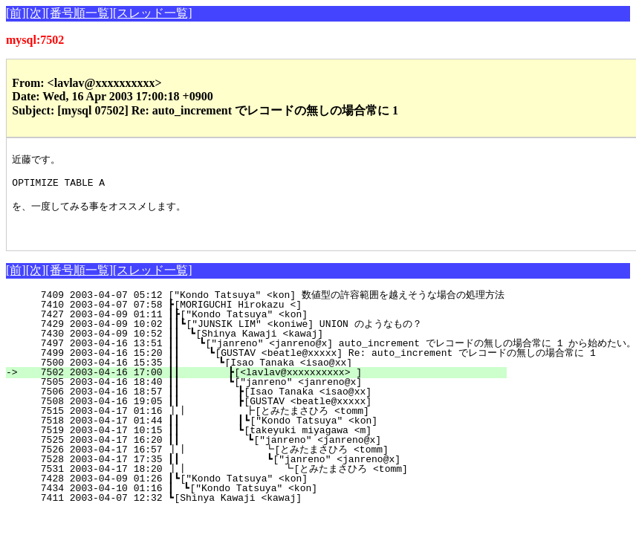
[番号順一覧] (79, 13)
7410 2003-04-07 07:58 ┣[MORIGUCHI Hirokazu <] (275, 317)
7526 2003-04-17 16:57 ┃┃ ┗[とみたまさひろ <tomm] (255, 462)
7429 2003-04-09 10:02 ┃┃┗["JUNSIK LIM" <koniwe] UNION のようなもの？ (262, 336)
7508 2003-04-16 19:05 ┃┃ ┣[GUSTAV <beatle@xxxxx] (263, 414)
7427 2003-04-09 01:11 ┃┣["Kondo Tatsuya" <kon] (272, 327)
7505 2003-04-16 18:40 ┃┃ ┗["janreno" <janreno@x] (264, 394)
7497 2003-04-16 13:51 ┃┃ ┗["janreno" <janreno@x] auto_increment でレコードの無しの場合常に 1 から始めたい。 (329, 356)
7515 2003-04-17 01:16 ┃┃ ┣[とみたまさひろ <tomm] (256, 423)
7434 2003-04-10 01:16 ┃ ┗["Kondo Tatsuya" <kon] (271, 501)
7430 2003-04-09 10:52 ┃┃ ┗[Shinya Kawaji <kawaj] (268, 346)
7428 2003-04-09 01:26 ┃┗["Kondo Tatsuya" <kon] (272, 491)
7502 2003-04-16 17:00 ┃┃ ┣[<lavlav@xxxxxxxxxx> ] (264, 385)
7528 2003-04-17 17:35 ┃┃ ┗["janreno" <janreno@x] (261, 472)
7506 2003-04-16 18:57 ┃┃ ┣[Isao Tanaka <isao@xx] (263, 404)
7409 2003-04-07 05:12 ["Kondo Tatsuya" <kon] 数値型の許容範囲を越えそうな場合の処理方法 (263, 307)
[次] (36, 13)
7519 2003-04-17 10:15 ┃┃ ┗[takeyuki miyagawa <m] (263, 443)
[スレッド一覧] (152, 13)
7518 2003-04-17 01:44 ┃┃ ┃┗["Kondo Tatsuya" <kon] (261, 433)
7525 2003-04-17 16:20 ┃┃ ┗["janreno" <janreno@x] (262, 452)
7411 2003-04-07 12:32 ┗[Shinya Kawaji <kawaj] (275, 510)
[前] (16, 13)
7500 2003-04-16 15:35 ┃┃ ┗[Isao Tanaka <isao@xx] (265, 375)
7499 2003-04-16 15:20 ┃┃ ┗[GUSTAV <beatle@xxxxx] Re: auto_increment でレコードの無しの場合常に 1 (309, 365)
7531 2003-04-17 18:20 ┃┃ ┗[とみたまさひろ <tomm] (253, 481)
